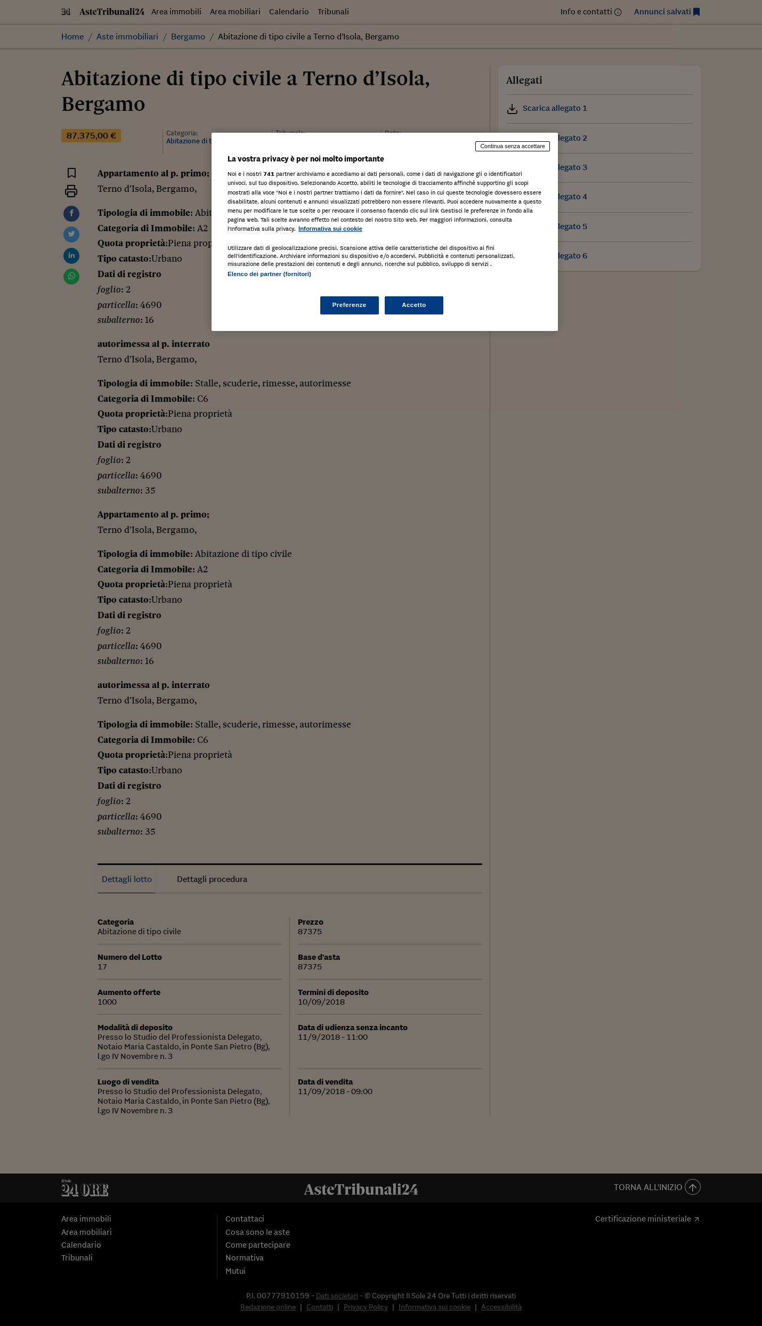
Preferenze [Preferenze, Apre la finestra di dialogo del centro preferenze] (350, 305)
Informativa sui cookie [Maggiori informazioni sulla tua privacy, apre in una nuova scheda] (330, 228)
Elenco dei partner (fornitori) (269, 274)
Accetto (414, 305)
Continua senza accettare (512, 146)
